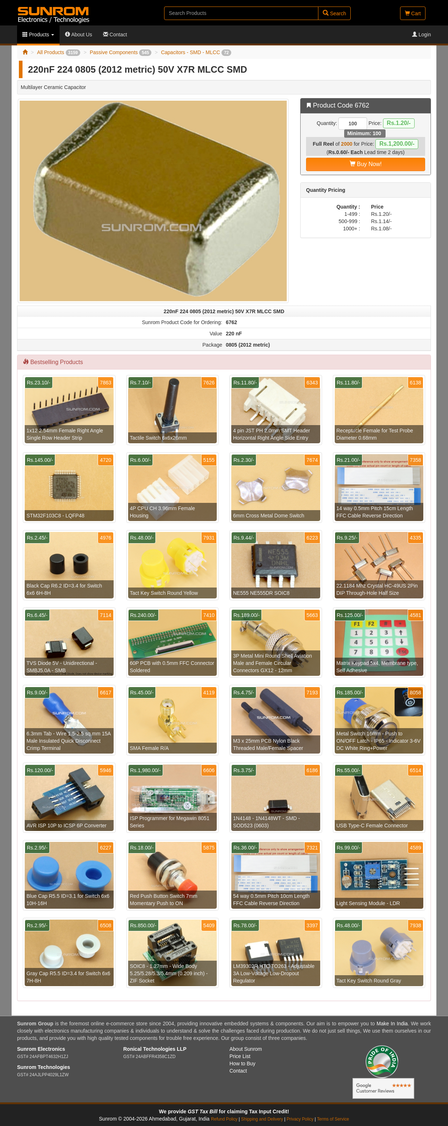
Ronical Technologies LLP (155, 1049)
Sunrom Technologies (43, 1067)
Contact (115, 34)
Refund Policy (224, 1119)
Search (334, 13)
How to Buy (242, 1063)
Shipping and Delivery (262, 1119)
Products (38, 34)
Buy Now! (366, 164)
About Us (78, 34)
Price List (240, 1056)
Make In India (392, 1023)
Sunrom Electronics (41, 1049)
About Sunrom (245, 1049)
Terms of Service (333, 1119)
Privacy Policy (299, 1119)
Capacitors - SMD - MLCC (196, 52)
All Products (58, 52)
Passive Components (120, 52)
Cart (413, 13)
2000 (346, 144)
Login (421, 34)
